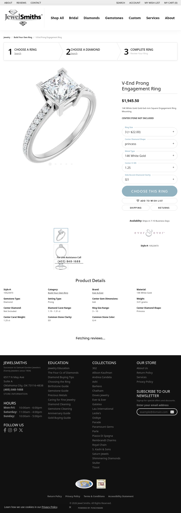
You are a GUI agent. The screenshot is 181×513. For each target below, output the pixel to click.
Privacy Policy (145, 381)
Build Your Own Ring (23, 37)
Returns (163, 207)
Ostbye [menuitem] (96, 417)
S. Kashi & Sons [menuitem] (101, 449)
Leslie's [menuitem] (96, 413)
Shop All (57, 17)
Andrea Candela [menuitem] (102, 377)
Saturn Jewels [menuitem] (100, 453)
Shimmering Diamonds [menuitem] (106, 458)
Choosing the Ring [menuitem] (59, 381)
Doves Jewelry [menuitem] (100, 395)
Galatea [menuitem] (97, 404)
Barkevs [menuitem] (97, 386)
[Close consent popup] (70, 507)
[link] (8, 2)
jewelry (7, 37)
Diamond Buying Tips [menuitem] (61, 377)
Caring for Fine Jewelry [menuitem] (61, 399)
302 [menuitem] (94, 368)
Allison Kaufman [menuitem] (102, 372)
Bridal (73, 17)
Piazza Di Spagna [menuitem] (102, 435)
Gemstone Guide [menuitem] (58, 390)
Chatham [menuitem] (97, 390)
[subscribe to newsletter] (172, 412)
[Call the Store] (13, 389)
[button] (120, 2)
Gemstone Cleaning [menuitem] (60, 408)
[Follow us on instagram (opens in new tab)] (10, 430)
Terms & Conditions (94, 496)
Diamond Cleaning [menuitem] (59, 404)
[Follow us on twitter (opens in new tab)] (21, 430)
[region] (61, 118)
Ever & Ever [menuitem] (99, 399)
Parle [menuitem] (95, 431)
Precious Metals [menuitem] (57, 395)
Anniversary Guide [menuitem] (59, 413)
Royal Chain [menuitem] (99, 444)
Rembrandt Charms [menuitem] (104, 440)
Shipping (136, 207)
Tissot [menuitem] (95, 467)
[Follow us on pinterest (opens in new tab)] (15, 430)
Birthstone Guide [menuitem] (58, 386)
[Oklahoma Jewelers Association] (101, 483)
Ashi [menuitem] (95, 381)
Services (153, 17)
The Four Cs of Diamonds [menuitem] (63, 372)
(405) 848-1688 (69, 261)
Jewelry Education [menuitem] (58, 368)
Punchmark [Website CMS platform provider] (97, 508)
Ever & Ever (97, 292)
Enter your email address (153, 405)
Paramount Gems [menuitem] (103, 426)
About (170, 17)
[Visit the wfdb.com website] (84, 483)
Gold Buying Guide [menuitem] (59, 417)
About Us (142, 368)
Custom (135, 17)
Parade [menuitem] (96, 422)
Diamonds (92, 17)
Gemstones (114, 17)
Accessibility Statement (120, 496)
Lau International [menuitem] (102, 408)
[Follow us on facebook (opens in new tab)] (5, 430)
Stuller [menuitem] (96, 462)
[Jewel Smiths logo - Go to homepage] (23, 18)
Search (17, 53)
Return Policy (145, 372)
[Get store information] (16, 393)
